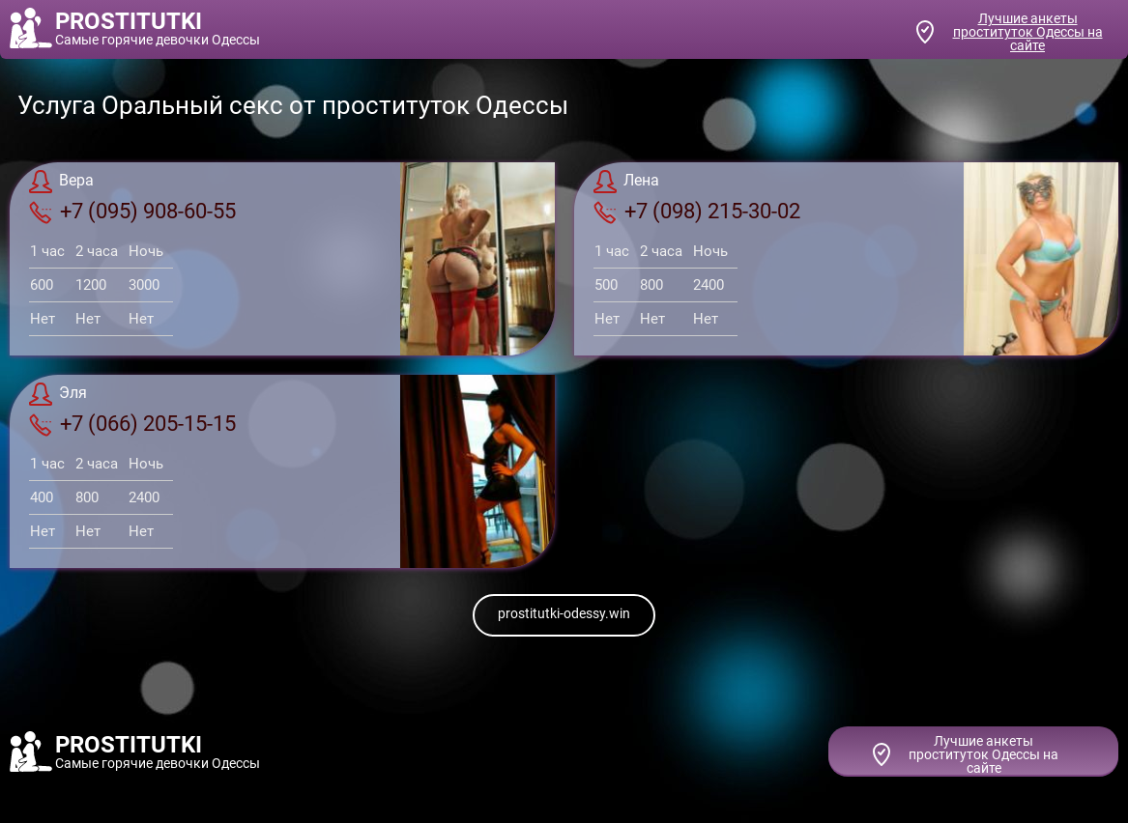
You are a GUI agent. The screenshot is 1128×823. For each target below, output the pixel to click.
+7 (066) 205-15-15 (132, 424)
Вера (61, 181)
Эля (58, 394)
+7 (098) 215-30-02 (696, 211)
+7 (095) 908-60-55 (132, 211)
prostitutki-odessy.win (564, 613)
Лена (626, 181)
